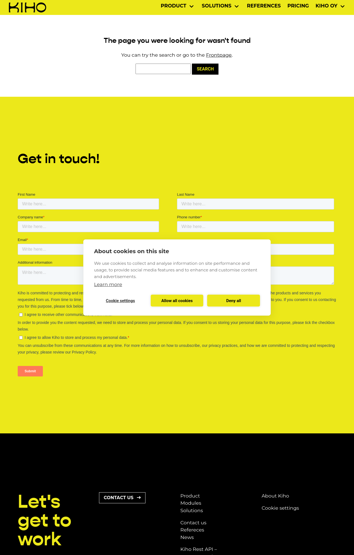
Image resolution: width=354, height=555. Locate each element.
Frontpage (219, 55)
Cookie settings (280, 508)
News (187, 537)
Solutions (216, 6)
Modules (190, 503)
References (264, 6)
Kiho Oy (326, 6)
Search (205, 69)
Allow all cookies (176, 300)
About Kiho (275, 496)
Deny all (233, 300)
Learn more (108, 284)
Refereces (192, 530)
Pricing (298, 6)
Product (173, 6)
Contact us (122, 497)
